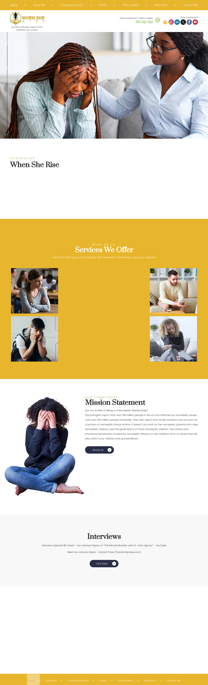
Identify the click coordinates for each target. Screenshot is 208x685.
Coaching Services (72, 5)
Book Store (161, 5)
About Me (39, 5)
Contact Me (191, 5)
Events (103, 5)
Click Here (101, 563)
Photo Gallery (131, 5)
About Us (97, 450)
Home (13, 5)
